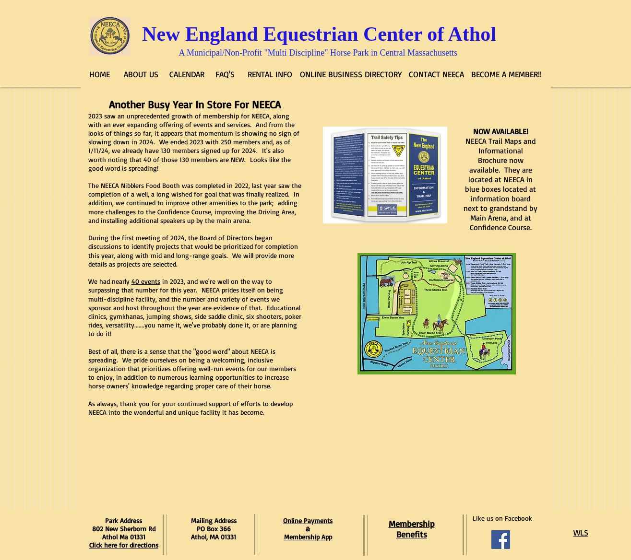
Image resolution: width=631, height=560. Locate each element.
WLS (580, 532)
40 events (145, 281)
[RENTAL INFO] (270, 74)
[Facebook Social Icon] (500, 539)
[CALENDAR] (187, 74)
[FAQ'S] (225, 74)
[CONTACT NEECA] (436, 74)
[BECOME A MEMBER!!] (506, 74)
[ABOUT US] (141, 74)
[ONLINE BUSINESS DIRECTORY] (351, 74)
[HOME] (99, 74)
